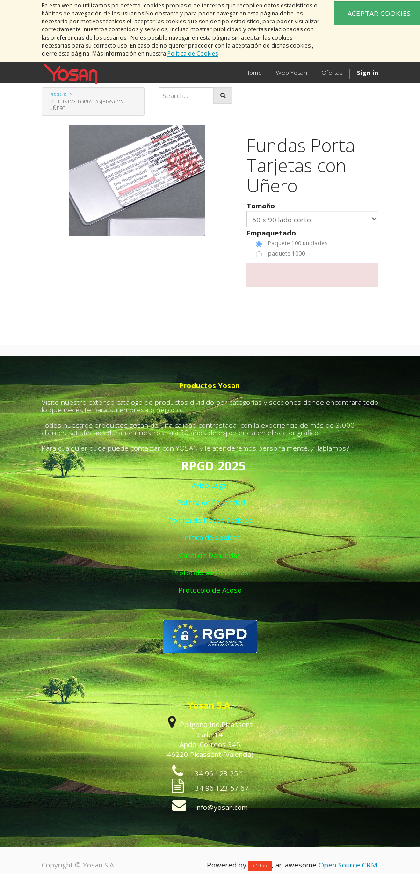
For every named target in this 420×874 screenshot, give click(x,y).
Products (60, 94)
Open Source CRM (348, 864)
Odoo (260, 865)
